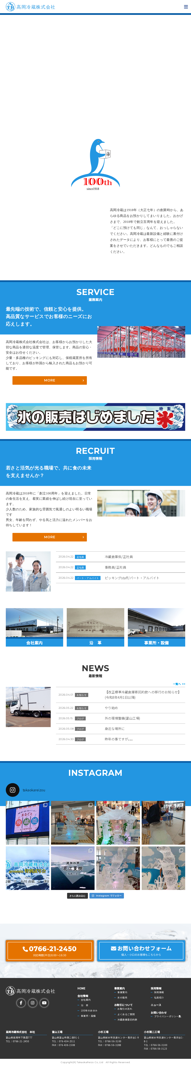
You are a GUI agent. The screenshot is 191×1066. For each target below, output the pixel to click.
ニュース (156, 1005)
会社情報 (82, 996)
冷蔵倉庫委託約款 (127, 1019)
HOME (81, 988)
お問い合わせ (159, 1012)
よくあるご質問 (126, 1014)
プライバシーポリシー (167, 1016)
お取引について (123, 1005)
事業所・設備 (88, 1016)
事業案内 (119, 988)
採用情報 (156, 988)
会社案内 (86, 1000)
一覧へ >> (179, 684)
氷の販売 (122, 997)
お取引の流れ (124, 1009)
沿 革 (84, 1005)
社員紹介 (159, 997)
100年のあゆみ (89, 1010)
